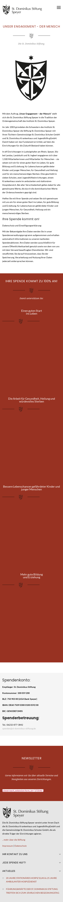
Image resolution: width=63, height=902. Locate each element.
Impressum (7, 845)
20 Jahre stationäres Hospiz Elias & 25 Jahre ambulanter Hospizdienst (31, 880)
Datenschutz (21, 845)
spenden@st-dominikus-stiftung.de (19, 728)
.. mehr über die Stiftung (13, 839)
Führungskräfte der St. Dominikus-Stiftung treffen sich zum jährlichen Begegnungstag (32, 891)
